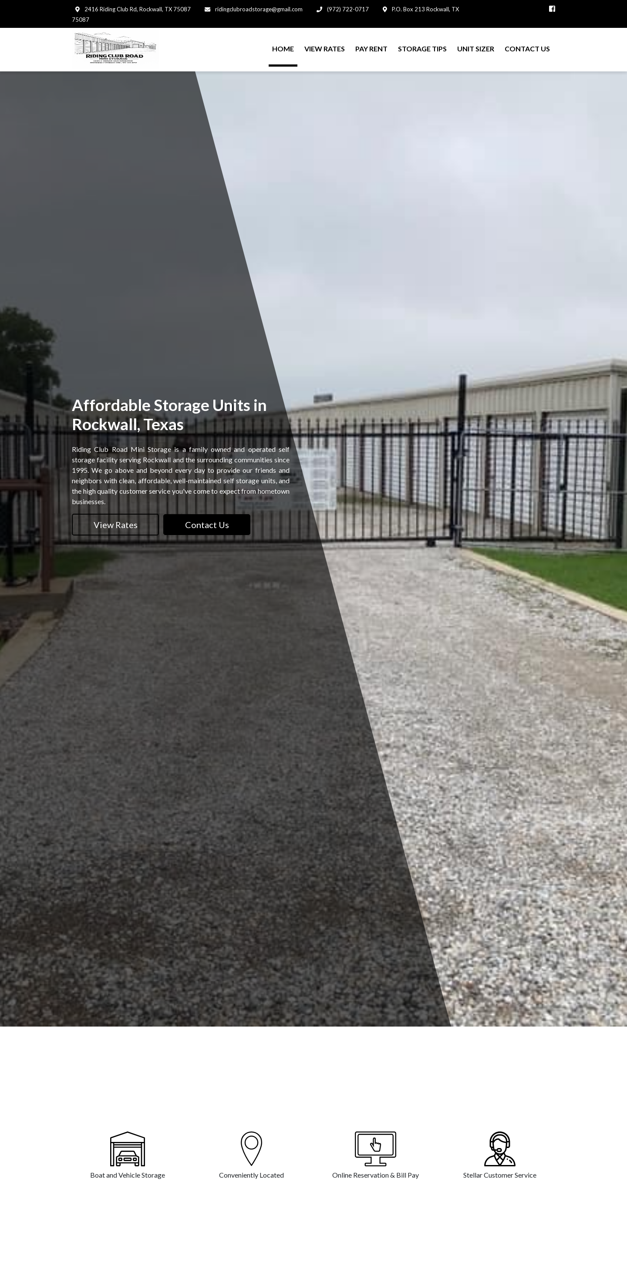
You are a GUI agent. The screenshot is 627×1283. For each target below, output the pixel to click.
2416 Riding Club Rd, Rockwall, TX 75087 (137, 9)
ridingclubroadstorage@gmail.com (258, 9)
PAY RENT (371, 48)
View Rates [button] (116, 524)
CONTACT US (527, 48)
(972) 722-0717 (347, 9)
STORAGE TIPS (422, 48)
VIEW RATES (324, 48)
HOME (283, 48)
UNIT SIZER (475, 48)
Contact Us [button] (207, 524)
